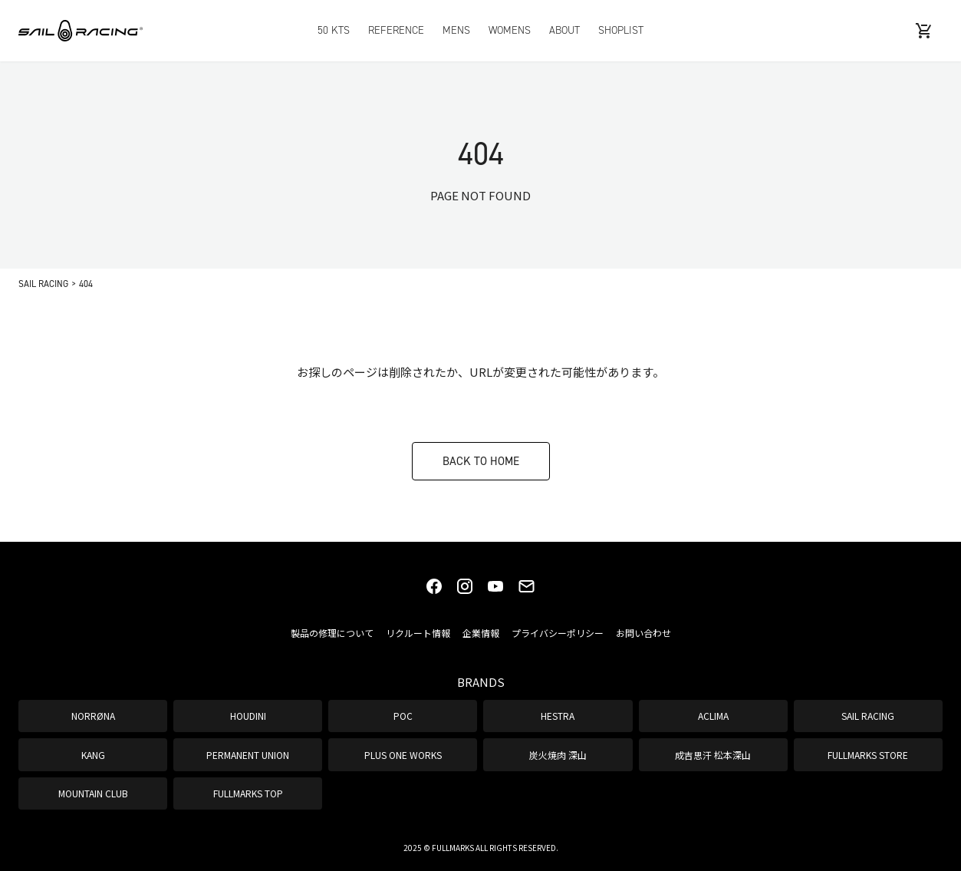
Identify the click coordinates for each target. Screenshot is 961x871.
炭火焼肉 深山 (558, 754)
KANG (93, 754)
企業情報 (480, 632)
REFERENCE (396, 30)
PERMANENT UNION (247, 754)
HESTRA (557, 715)
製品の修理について (332, 632)
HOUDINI (248, 715)
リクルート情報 (418, 632)
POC (403, 715)
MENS (456, 30)
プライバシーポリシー (558, 632)
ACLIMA (713, 715)
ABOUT (564, 30)
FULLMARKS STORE (868, 754)
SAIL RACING (867, 715)
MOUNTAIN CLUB (93, 793)
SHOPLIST (620, 30)
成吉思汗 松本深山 (713, 754)
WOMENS (510, 30)
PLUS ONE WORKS (403, 754)
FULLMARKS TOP (248, 793)
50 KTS (334, 30)
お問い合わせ (643, 632)
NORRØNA (93, 715)
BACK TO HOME (481, 461)
